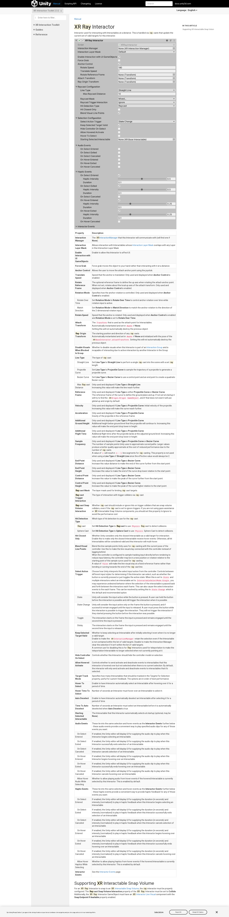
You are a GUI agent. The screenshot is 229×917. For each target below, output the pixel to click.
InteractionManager (107, 237)
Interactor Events (107, 872)
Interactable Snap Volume (125, 888)
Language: (187, 10)
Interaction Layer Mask (142, 245)
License (98, 3)
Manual (56, 3)
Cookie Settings (158, 912)
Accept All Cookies (198, 912)
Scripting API (70, 3)
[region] (114, 912)
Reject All (178, 912)
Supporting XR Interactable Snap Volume (199, 29)
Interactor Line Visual (144, 894)
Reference (41, 34)
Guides (39, 29)
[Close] (216, 912)
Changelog (86, 3)
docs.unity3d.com (183, 3)
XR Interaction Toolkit (47, 25)
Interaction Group (155, 347)
